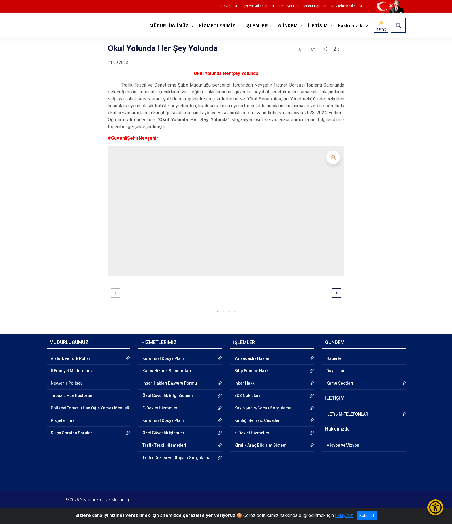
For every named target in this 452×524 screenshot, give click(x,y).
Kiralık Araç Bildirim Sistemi (261, 445)
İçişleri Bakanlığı (255, 6)
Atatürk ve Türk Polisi (70, 358)
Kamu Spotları (339, 383)
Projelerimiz (63, 420)
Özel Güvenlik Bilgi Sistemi (167, 395)
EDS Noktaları (247, 395)
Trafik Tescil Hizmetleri (164, 445)
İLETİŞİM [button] (318, 25)
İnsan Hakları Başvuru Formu (169, 383)
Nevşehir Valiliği (344, 6)
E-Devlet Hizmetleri (160, 408)
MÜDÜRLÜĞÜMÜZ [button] (169, 25)
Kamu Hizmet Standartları (166, 370)
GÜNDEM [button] (288, 25)
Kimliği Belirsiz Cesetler (257, 420)
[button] (324, 48)
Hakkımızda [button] (351, 25)
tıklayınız (344, 515)
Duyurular (335, 370)
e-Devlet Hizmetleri (252, 433)
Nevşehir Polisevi (67, 383)
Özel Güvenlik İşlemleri (164, 433)
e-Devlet (225, 6)
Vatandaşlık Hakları (252, 358)
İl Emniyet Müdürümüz (72, 370)
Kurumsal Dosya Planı (163, 358)
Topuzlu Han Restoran (71, 395)
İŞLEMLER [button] (257, 25)
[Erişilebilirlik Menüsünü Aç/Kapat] (435, 507)
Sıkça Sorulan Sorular (71, 433)
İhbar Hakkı (244, 383)
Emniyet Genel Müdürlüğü (299, 6)
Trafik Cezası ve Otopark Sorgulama (176, 457)
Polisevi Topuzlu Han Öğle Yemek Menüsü (90, 408)
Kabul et (366, 515)
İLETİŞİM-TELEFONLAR (347, 414)
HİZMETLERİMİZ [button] (217, 25)
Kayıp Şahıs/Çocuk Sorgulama (262, 408)
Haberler (334, 358)
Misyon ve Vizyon (342, 445)
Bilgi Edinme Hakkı (252, 370)
